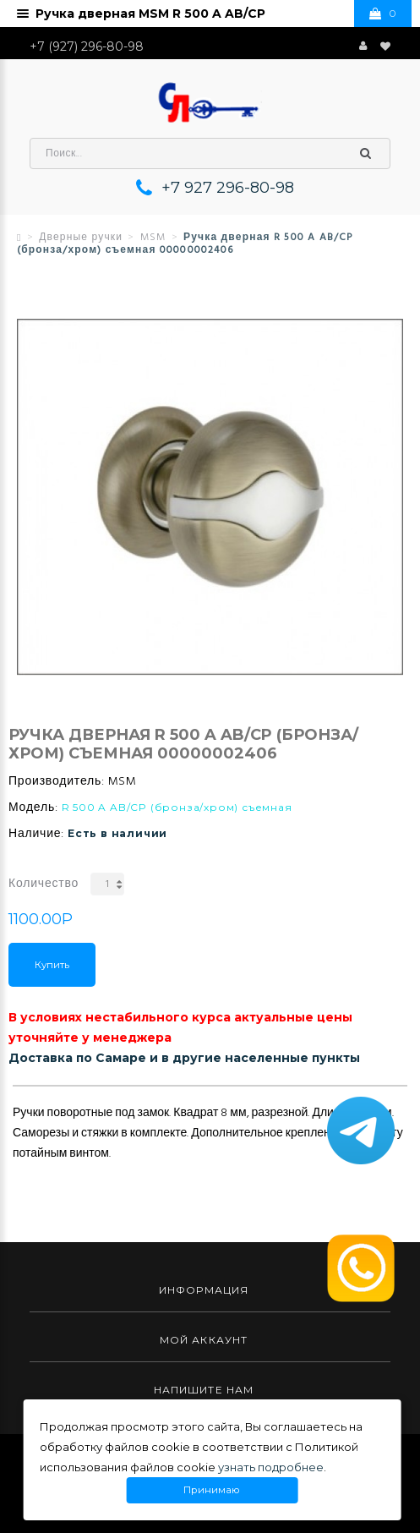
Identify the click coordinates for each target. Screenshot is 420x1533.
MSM (153, 238)
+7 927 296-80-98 (227, 187)
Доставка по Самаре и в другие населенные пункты (184, 1057)
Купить (51, 965)
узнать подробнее (271, 1467)
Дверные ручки (81, 238)
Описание (44, 1072)
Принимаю (212, 1490)
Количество (43, 884)
